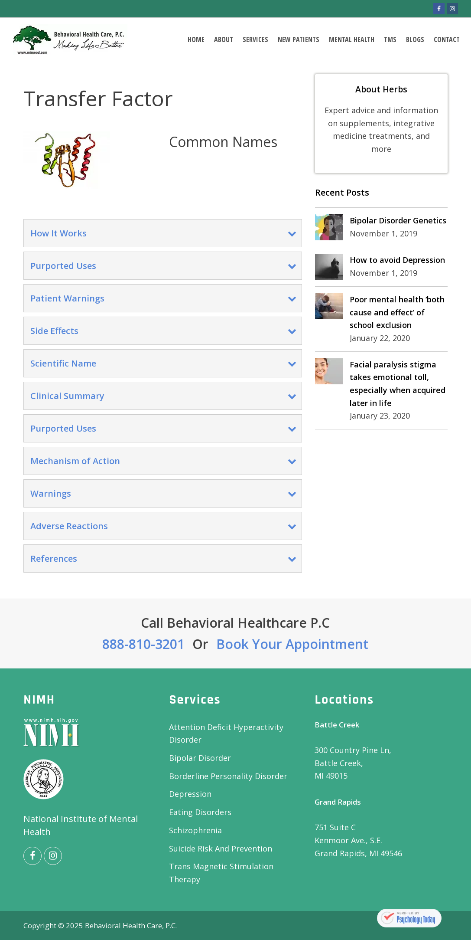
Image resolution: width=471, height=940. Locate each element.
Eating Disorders (200, 812)
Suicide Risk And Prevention (220, 848)
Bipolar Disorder (200, 758)
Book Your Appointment (292, 644)
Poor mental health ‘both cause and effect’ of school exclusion (397, 312)
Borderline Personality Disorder (228, 776)
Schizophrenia (195, 830)
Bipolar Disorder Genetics (398, 220)
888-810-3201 (143, 644)
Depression (190, 794)
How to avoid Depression (397, 260)
